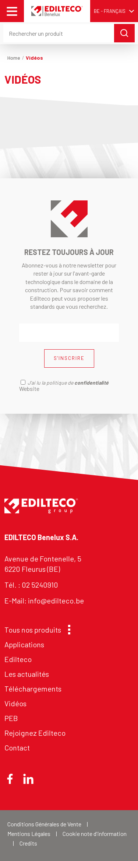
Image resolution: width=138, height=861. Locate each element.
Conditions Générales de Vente (44, 823)
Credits (28, 843)
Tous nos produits (35, 629)
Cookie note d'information (95, 833)
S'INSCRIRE (69, 358)
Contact (17, 747)
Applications (24, 644)
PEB (11, 718)
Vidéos (15, 703)
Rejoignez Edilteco (35, 732)
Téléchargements (32, 688)
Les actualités (26, 674)
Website (29, 388)
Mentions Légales (28, 833)
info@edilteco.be (56, 600)
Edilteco (18, 659)
